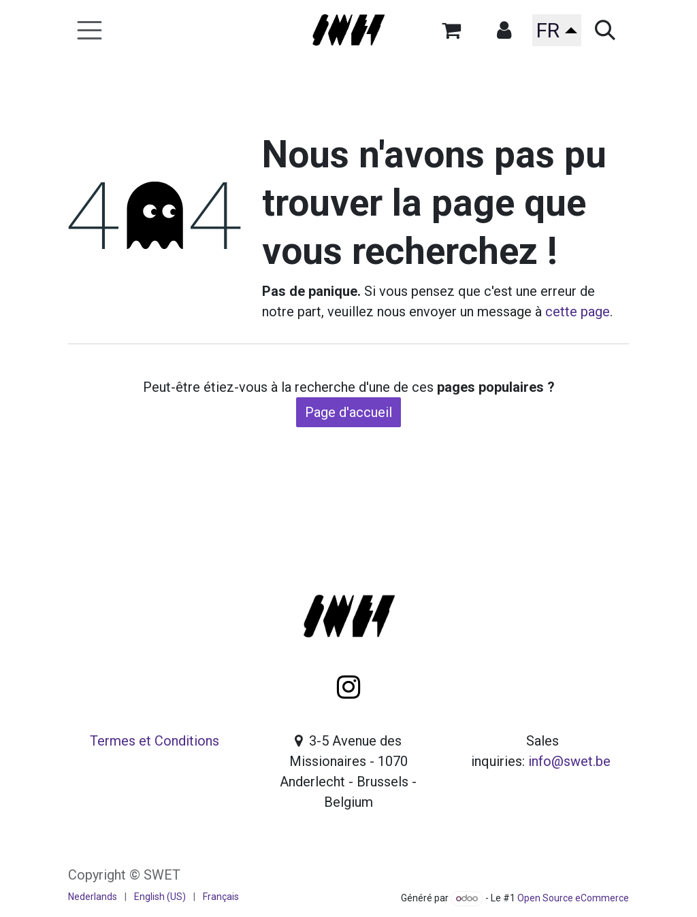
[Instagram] (348, 687)
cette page (577, 311)
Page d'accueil (348, 412)
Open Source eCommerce (573, 898)
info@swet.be (569, 761)
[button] (503, 29)
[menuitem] (92, 897)
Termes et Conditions (154, 741)
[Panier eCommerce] (451, 30)
